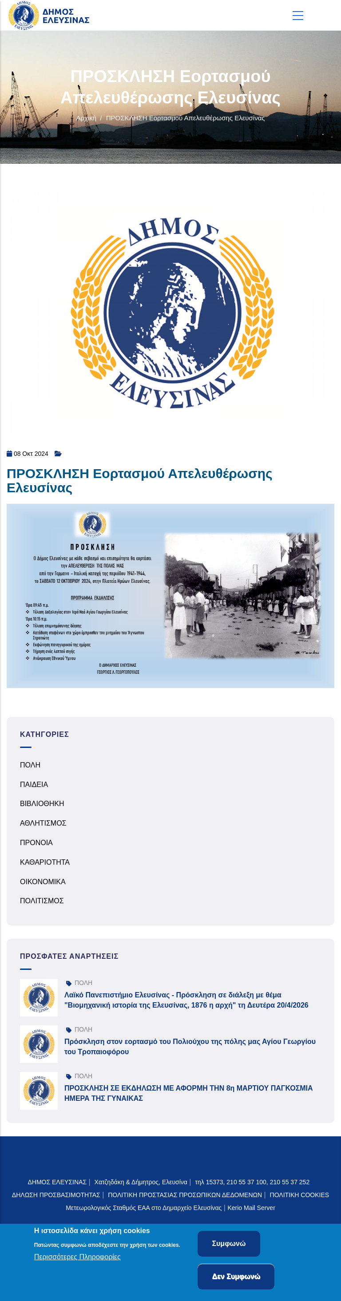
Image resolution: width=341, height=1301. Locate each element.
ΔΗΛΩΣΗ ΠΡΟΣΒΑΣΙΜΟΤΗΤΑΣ (56, 1194)
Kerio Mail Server (251, 1207)
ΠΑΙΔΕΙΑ (34, 784)
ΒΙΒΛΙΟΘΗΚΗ (42, 803)
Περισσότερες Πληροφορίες (77, 1257)
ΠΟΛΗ (30, 765)
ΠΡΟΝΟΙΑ (36, 842)
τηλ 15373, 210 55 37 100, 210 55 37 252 (253, 1182)
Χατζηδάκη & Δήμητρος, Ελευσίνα (141, 1182)
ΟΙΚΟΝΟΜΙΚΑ (43, 882)
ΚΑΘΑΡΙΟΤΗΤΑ (45, 862)
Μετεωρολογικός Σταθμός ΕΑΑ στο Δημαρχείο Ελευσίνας (144, 1207)
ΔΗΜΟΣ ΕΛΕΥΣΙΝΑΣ (57, 1182)
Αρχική (86, 118)
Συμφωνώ (229, 1243)
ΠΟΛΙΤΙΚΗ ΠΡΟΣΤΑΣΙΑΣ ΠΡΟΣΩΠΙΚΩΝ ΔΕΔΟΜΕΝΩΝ (185, 1194)
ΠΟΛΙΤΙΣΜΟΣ (42, 901)
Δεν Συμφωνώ (236, 1276)
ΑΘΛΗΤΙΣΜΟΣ (43, 823)
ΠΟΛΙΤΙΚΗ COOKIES (299, 1194)
